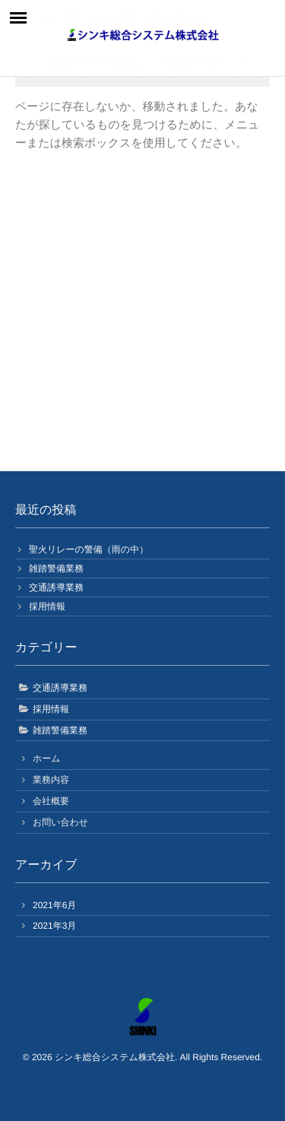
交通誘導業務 (56, 587)
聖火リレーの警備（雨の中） (88, 549)
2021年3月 (54, 925)
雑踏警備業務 (56, 568)
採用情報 (47, 606)
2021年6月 (54, 905)
